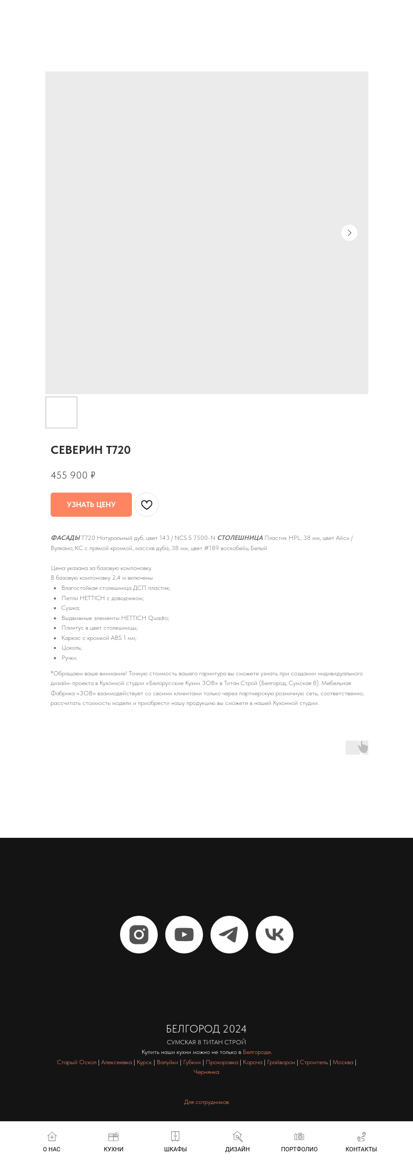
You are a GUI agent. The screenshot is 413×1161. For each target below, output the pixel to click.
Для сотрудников (206, 1102)
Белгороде (257, 1052)
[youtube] (184, 934)
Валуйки (167, 1062)
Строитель (314, 1062)
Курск (144, 1062)
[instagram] (139, 934)
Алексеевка (116, 1062)
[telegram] (229, 934)
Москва (343, 1062)
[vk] (274, 934)
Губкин (192, 1062)
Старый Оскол (76, 1062)
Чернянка (206, 1071)
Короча (252, 1062)
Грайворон (281, 1062)
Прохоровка (222, 1062)
